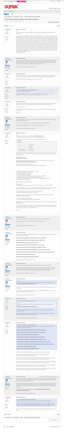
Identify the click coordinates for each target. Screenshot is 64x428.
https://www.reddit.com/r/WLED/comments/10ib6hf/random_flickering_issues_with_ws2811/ (33, 249)
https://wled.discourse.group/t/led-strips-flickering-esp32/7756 (27, 242)
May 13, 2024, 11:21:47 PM (20, 87)
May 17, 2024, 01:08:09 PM (20, 232)
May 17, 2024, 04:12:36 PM (20, 376)
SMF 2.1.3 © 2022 (6, 426)
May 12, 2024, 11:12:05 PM (20, 29)
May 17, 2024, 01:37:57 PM (20, 278)
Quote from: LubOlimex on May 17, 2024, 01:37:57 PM (27, 300)
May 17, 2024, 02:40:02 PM (20, 322)
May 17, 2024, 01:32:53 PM (20, 263)
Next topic (57, 22)
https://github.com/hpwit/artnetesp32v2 (43, 389)
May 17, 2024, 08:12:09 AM (20, 117)
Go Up (5, 414)
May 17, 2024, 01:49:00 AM (20, 101)
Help (51, 426)
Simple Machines (11, 426)
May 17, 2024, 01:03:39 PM (20, 217)
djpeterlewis (8, 29)
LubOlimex (7, 58)
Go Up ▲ (59, 426)
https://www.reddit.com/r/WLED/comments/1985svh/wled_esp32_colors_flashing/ (31, 237)
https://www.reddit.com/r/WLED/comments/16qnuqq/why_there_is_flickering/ (30, 244)
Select (19, 140)
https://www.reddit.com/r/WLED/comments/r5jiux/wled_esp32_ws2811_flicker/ (30, 240)
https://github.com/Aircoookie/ (21, 158)
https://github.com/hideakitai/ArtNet (22, 390)
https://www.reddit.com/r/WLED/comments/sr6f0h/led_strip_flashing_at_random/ (31, 247)
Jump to (50, 419)
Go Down (6, 25)
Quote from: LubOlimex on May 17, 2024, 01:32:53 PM (27, 399)
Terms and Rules (54, 426)
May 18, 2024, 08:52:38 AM (20, 397)
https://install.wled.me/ (39, 135)
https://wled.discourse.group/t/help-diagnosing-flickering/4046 (27, 256)
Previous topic (51, 22)
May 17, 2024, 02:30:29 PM (20, 298)
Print (58, 25)
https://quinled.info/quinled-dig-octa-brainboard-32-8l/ (26, 161)
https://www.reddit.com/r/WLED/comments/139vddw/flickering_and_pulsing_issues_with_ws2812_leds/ (35, 251)
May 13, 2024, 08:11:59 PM (20, 73)
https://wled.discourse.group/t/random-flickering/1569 (26, 254)
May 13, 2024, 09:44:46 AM (20, 58)
